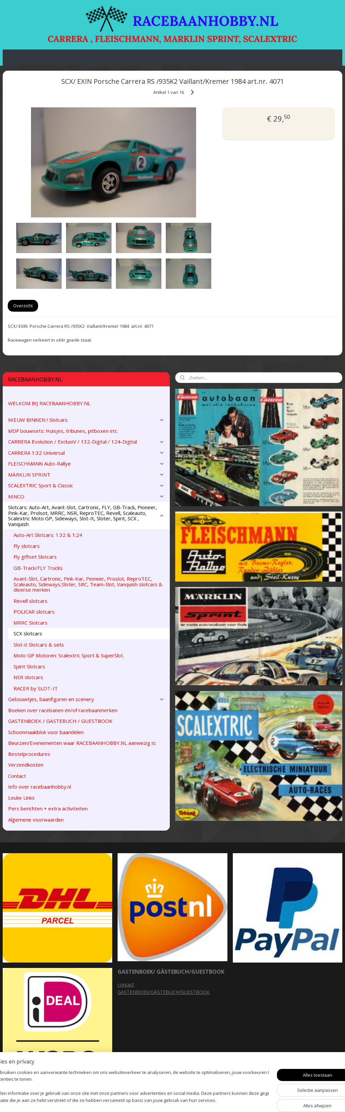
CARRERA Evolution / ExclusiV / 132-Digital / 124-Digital (86, 441)
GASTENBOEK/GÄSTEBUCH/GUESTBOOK (164, 992)
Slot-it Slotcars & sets (38, 644)
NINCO (86, 496)
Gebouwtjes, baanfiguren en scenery (86, 699)
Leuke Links (21, 797)
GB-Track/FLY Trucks (38, 567)
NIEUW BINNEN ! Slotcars (86, 419)
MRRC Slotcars (30, 622)
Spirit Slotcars (29, 666)
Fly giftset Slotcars (35, 556)
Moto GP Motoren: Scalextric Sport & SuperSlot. (68, 655)
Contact (17, 775)
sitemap (201, 1099)
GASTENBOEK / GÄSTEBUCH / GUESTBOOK (60, 721)
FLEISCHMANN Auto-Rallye (86, 463)
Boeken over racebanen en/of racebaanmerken (62, 710)
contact (126, 984)
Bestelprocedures (29, 754)
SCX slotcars (27, 633)
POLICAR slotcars (34, 611)
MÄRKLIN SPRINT (86, 474)
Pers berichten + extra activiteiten (48, 808)
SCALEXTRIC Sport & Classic (86, 485)
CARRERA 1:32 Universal (86, 452)
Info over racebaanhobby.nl (39, 786)
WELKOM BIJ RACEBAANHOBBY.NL (49, 403)
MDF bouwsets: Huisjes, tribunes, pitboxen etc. (63, 430)
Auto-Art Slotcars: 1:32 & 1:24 (47, 534)
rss (215, 1099)
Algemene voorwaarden (36, 819)
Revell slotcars (30, 600)
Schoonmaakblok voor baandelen (46, 732)
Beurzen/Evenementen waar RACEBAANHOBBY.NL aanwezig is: (82, 742)
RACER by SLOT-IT (35, 688)
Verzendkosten (25, 764)
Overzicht (23, 306)
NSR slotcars (28, 677)
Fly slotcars (26, 546)
